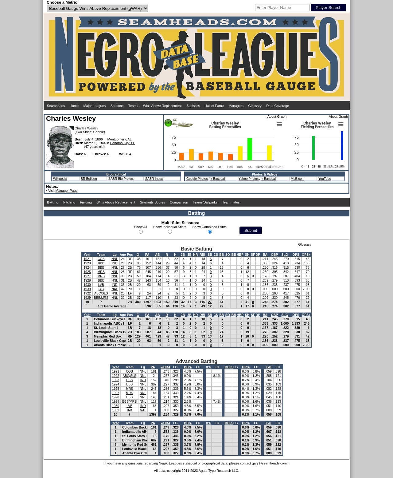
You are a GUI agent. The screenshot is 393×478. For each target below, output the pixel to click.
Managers (235, 106)
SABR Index (154, 178)
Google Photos (197, 178)
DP (258, 254)
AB (157, 254)
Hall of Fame (214, 106)
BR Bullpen (89, 178)
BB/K (229, 367)
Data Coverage (277, 106)
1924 (87, 267)
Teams (133, 106)
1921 (87, 259)
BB (221, 254)
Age (123, 254)
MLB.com (297, 178)
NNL (114, 259)
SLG (285, 254)
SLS (105, 293)
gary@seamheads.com (269, 463)
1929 (87, 297)
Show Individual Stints (169, 227)
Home (74, 106)
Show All (140, 227)
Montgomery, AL (119, 139)
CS (215, 254)
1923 (87, 263)
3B (189, 254)
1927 (87, 276)
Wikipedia (60, 178)
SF (253, 254)
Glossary (254, 106)
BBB (101, 263)
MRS (101, 272)
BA (265, 254)
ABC (97, 293)
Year (87, 254)
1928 (87, 280)
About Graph (276, 116)
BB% (188, 367)
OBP (274, 254)
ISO (268, 367)
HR (195, 254)
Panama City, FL (122, 143)
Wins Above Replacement (162, 106)
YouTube (324, 178)
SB (210, 254)
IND (114, 263)
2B (183, 254)
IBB (233, 254)
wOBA (166, 367)
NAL (114, 289)
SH (247, 254)
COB (101, 259)
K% (208, 367)
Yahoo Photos (249, 178)
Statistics (193, 106)
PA (147, 254)
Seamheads (56, 106)
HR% (246, 367)
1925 (87, 272)
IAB (101, 289)
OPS (295, 254)
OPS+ (306, 254)
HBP (240, 254)
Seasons (117, 106)
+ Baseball (217, 178)
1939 (87, 289)
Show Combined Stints (210, 227)
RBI (202, 254)
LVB (101, 284)
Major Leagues (95, 106)
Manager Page (67, 190)
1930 (87, 284)
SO (227, 254)
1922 (87, 293)
